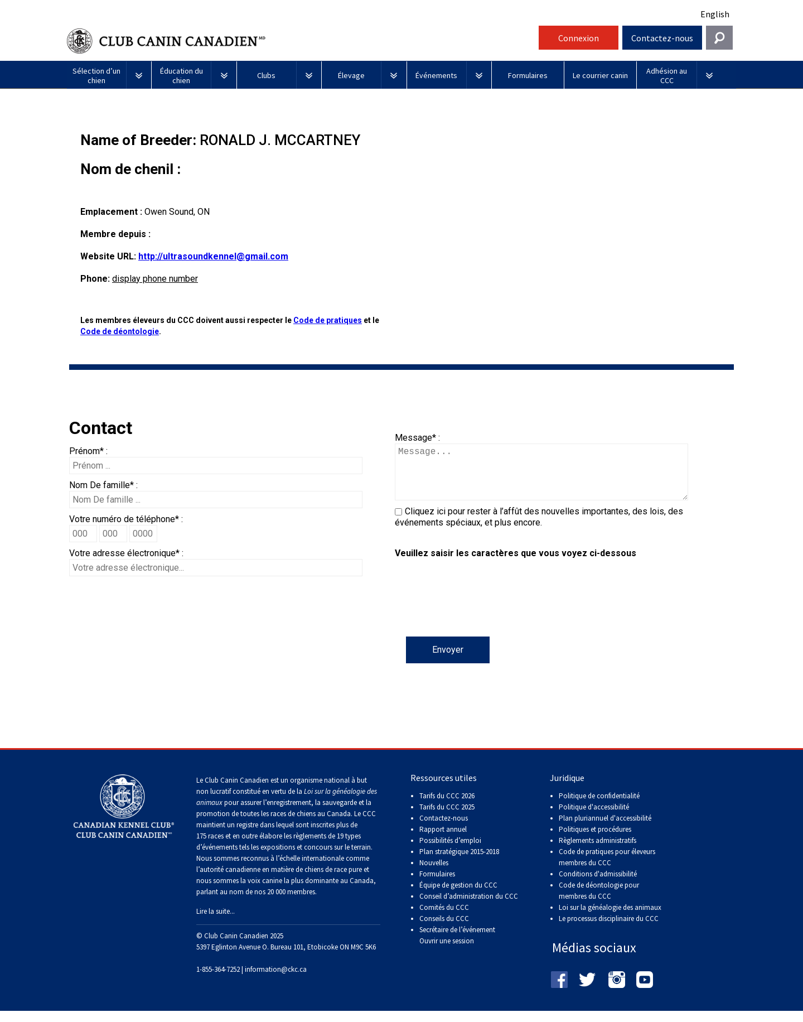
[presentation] (479, 615)
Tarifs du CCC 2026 (447, 807)
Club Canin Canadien (301, 41)
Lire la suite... (215, 922)
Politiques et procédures (595, 840)
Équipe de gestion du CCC (458, 896)
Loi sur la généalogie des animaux (610, 918)
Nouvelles (433, 874)
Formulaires (437, 885)
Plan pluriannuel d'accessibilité (605, 829)
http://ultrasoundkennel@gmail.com (213, 256)
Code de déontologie (119, 331)
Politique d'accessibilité (594, 818)
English (714, 14)
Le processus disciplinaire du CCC (609, 929)
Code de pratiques (327, 320)
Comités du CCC (444, 918)
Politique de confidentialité (599, 807)
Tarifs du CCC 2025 (447, 818)
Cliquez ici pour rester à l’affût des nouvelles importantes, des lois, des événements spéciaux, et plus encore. (539, 528)
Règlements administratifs (597, 851)
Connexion (578, 38)
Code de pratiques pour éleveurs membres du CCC (607, 868)
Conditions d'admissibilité (598, 885)
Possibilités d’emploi (450, 851)
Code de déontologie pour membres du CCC (599, 901)
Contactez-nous (662, 38)
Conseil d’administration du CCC (468, 907)
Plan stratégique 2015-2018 (459, 862)
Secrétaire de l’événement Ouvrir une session (457, 946)
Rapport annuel (443, 840)
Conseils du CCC (444, 929)
